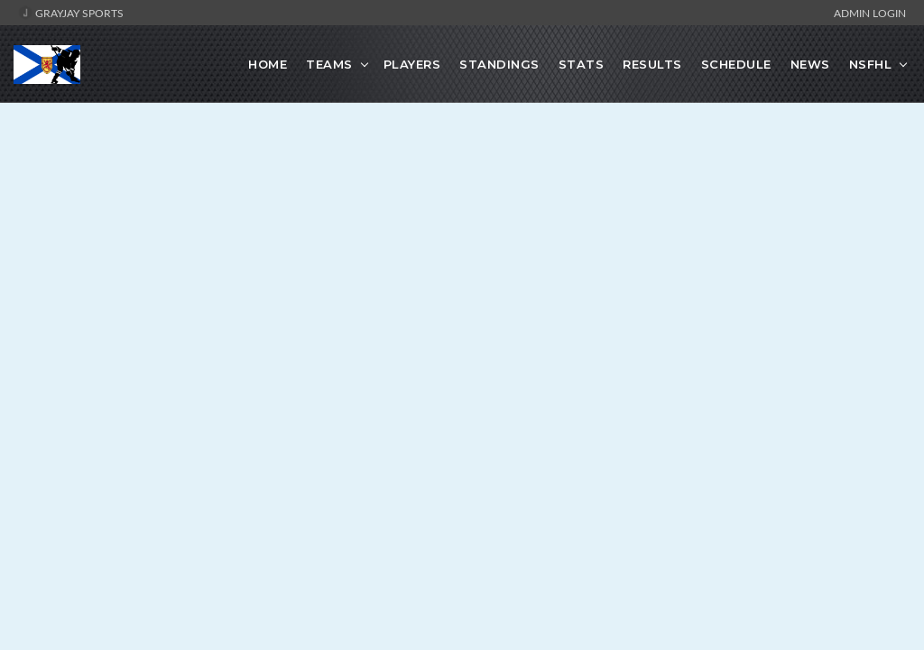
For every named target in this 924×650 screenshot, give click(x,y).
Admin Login (870, 12)
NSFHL (870, 64)
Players (412, 64)
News (810, 64)
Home (267, 64)
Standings (499, 64)
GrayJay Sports (71, 12)
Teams (329, 64)
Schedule (736, 64)
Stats (582, 64)
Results (652, 64)
